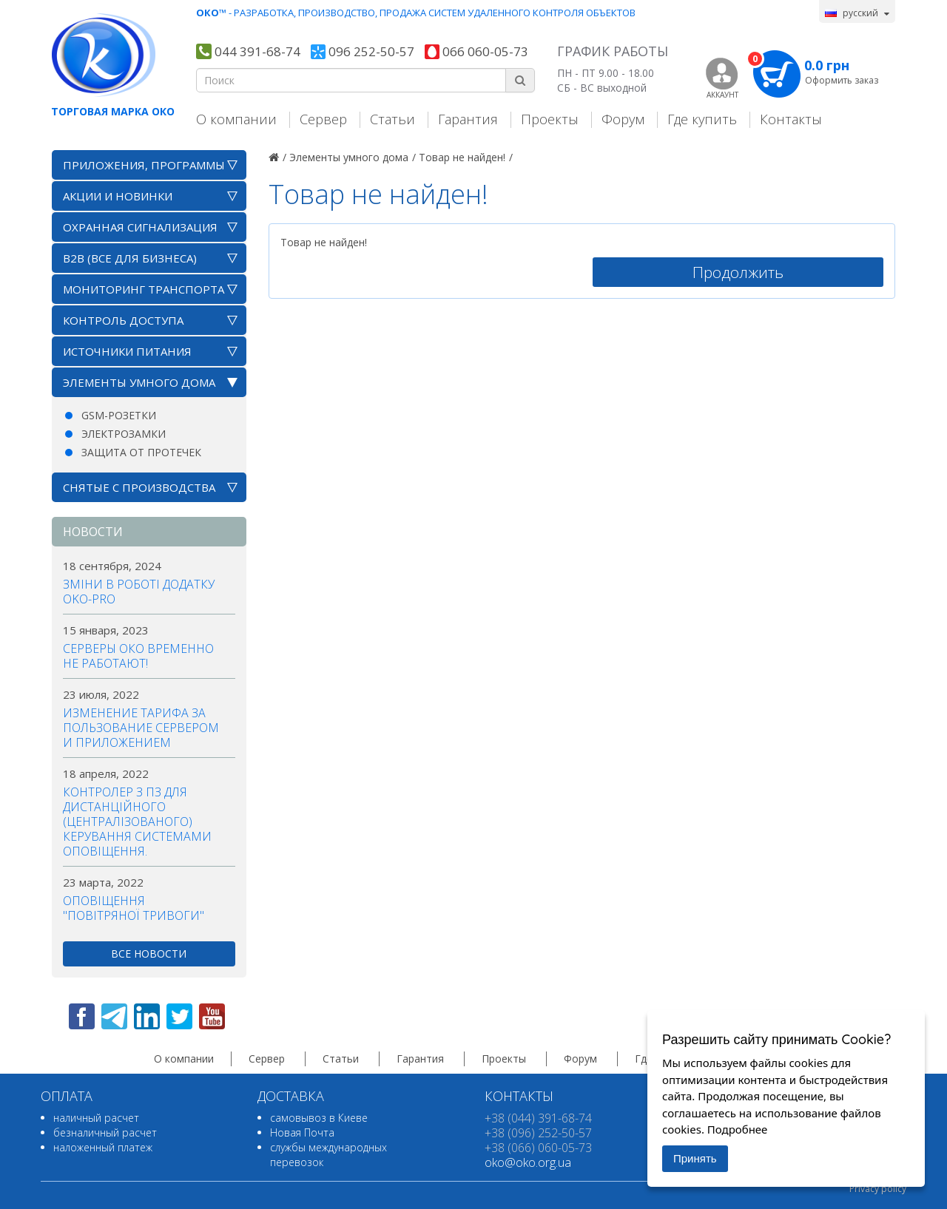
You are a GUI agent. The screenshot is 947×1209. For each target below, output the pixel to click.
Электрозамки (123, 434)
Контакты (791, 118)
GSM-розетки (118, 415)
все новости (148, 953)
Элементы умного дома (139, 382)
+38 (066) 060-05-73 (538, 1147)
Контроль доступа (123, 320)
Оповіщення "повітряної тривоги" (133, 908)
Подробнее (737, 1129)
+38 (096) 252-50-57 (538, 1133)
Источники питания (127, 351)
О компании (236, 118)
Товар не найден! (462, 157)
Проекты (550, 118)
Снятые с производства (139, 487)
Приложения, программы (144, 165)
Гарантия (468, 118)
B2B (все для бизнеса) (130, 258)
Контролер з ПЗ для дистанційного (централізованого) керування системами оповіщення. (137, 822)
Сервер (323, 118)
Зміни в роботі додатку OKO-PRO (139, 591)
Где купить (702, 118)
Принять (695, 1158)
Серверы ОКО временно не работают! (138, 656)
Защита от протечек (141, 452)
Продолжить (737, 272)
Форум (622, 118)
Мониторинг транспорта (143, 289)
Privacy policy (877, 1188)
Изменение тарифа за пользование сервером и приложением (141, 727)
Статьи (392, 118)
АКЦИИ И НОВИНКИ (117, 196)
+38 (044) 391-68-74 (538, 1118)
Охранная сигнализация (140, 227)
